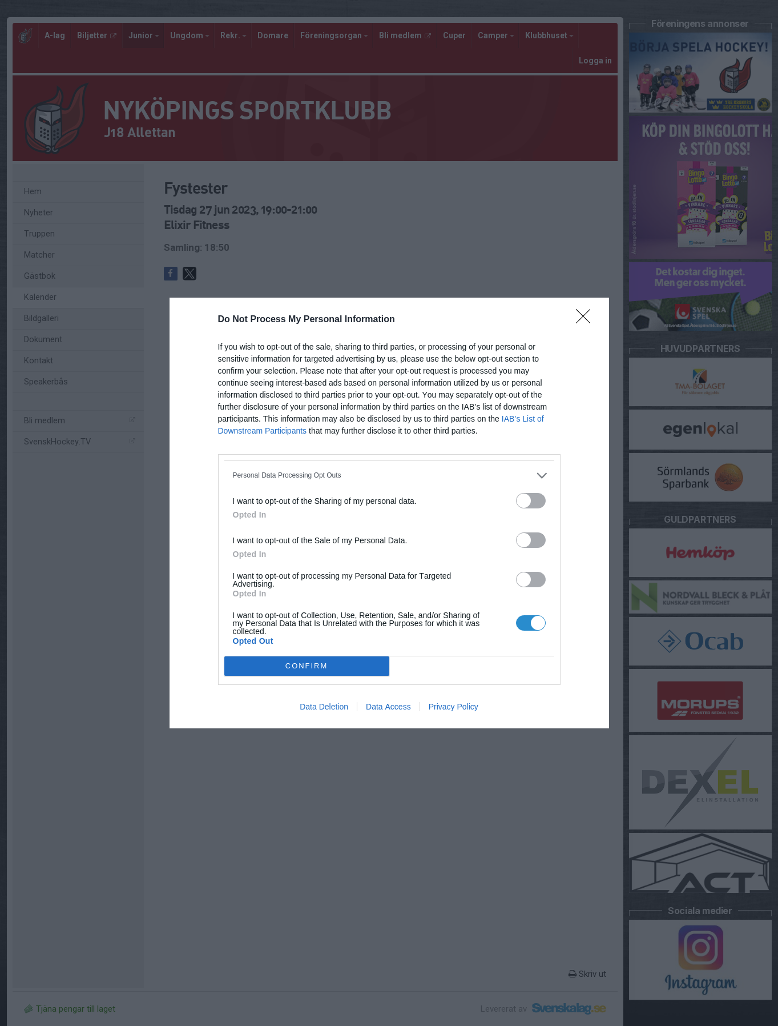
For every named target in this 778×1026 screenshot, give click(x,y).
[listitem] (389, 476)
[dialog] (389, 513)
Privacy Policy (453, 706)
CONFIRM (306, 666)
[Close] (587, 320)
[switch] (531, 500)
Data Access (388, 706)
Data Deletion (324, 706)
